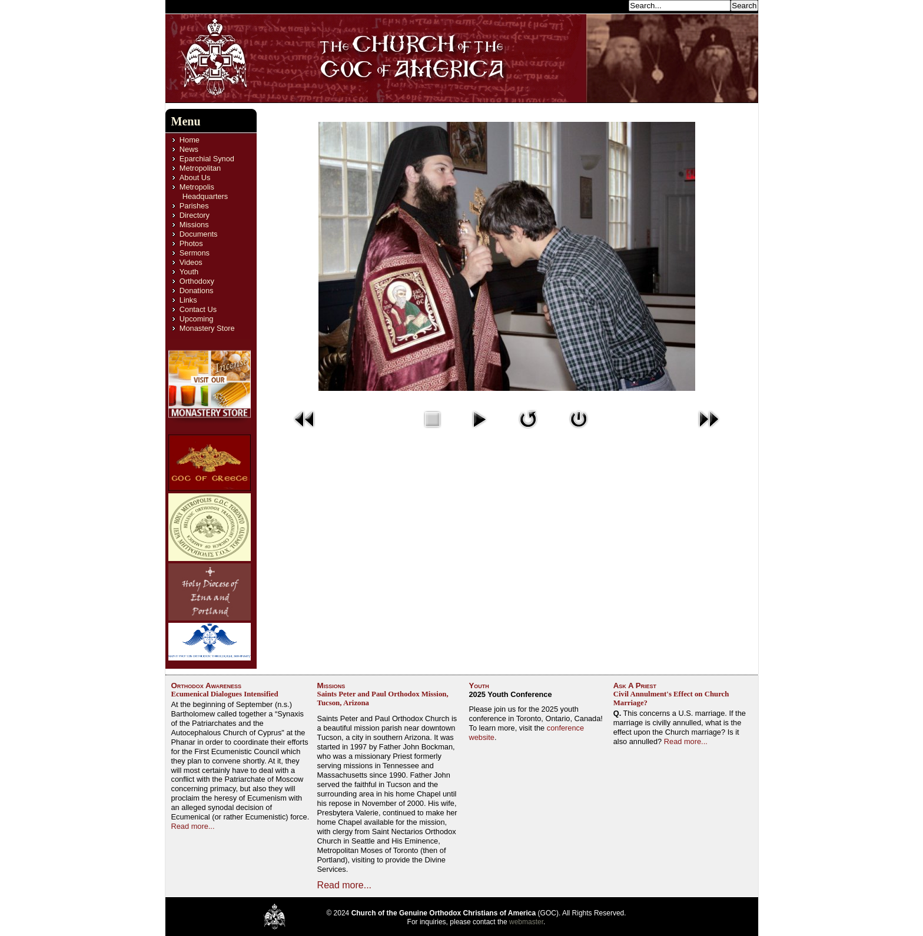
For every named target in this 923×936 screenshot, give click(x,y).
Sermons (195, 252)
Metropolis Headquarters (204, 191)
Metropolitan (200, 168)
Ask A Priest (634, 685)
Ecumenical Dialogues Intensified (224, 694)
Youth (189, 271)
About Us (195, 177)
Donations (197, 290)
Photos (191, 243)
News (189, 149)
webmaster (526, 922)
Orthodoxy (197, 281)
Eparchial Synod (207, 158)
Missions (194, 224)
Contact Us (198, 309)
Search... (610, 5)
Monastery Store (207, 328)
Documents (199, 234)
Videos (191, 262)
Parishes (194, 205)
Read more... (193, 826)
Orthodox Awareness (206, 685)
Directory (195, 215)
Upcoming (197, 318)
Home (190, 139)
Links (188, 300)
